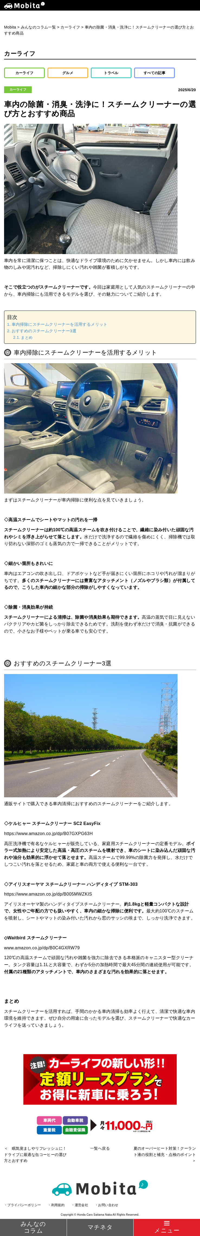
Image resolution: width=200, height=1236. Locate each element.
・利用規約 (56, 1205)
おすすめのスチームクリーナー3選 (44, 330)
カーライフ (24, 73)
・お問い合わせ (106, 1205)
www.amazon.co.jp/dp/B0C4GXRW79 (42, 948)
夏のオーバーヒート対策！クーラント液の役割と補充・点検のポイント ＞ (165, 1154)
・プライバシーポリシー (22, 1205)
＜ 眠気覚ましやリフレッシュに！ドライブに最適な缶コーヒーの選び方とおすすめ (35, 1154)
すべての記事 (154, 73)
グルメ (67, 73)
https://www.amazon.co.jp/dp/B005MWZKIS (48, 894)
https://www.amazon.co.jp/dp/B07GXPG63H (48, 833)
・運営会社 (79, 1205)
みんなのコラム (33, 1227)
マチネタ (100, 1227)
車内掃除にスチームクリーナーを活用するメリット (60, 324)
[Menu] (166, 1227)
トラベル (111, 73)
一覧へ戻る (100, 1148)
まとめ (27, 337)
